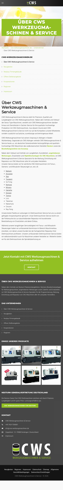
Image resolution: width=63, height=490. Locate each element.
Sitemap (46, 469)
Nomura (9, 185)
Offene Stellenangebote (12, 77)
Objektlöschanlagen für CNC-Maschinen (39, 156)
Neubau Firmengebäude (13, 72)
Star (7, 177)
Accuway (9, 174)
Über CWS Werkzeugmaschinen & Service (19, 62)
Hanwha (9, 190)
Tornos (8, 196)
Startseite (5, 48)
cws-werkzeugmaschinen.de (21, 48)
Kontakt (31, 267)
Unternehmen (39, 48)
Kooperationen (9, 82)
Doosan (9, 193)
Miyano (8, 187)
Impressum (8, 91)
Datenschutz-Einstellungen (40, 472)
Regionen (7, 87)
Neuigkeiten (8, 67)
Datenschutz (37, 469)
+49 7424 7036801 (11, 425)
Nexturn (50, 146)
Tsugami (9, 179)
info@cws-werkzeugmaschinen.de (17, 428)
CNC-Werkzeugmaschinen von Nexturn (20, 405)
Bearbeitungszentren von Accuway (15, 149)
